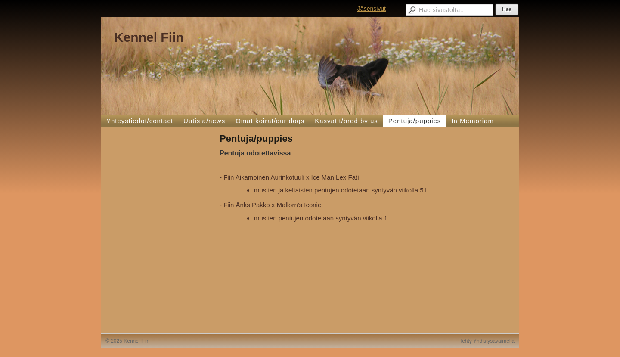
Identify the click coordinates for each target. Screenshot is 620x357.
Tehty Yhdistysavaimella (487, 341)
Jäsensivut (371, 8)
